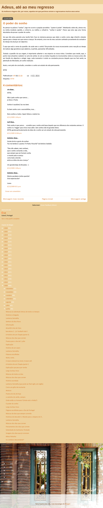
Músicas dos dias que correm (16, 338)
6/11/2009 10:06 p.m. (14, 133)
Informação (10, 325)
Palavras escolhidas (12, 354)
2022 (6, 242)
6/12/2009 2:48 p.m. (14, 168)
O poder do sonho (12, 404)
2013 (6, 272)
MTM (12, 79)
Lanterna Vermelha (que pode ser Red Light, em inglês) (24, 384)
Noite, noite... (10, 358)
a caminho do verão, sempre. (16, 397)
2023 (6, 238)
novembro (10, 292)
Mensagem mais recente (13, 199)
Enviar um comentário (12, 191)
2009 (6, 286)
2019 (6, 252)
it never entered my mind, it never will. (19, 361)
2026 (6, 228)
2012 (6, 276)
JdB (4, 213)
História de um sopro (13, 348)
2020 (6, 248)
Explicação (9, 345)
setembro (9, 299)
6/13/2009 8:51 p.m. (14, 186)
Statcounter (6, 489)
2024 (6, 235)
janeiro (8, 477)
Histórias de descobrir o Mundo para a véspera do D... (24, 417)
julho (8, 305)
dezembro (9, 289)
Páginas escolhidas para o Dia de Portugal (20, 410)
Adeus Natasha (11, 437)
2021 (6, 245)
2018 (6, 255)
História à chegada (12, 315)
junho (8, 309)
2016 (6, 262)
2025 (6, 232)
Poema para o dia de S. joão (15, 341)
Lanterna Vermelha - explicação (16, 460)
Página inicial (47, 199)
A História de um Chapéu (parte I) (17, 364)
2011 (6, 279)
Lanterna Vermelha (12, 318)
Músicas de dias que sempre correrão (19, 414)
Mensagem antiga (78, 199)
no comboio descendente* (15, 440)
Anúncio (8, 391)
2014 (6, 269)
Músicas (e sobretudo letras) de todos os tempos (22, 312)
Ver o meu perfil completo (10, 219)
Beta (7, 446)
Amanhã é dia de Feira (13, 328)
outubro (9, 295)
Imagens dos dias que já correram (17, 433)
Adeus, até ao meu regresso (27, 7)
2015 (6, 265)
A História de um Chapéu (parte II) (17, 335)
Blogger (67, 504)
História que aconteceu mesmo (16, 453)
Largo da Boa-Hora (12, 371)
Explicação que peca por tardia (16, 368)
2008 (6, 482)
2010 (6, 282)
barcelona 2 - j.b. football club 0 (16, 331)
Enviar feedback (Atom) (49, 205)
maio (8, 464)
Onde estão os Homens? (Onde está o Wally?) (21, 400)
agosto (8, 302)
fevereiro (9, 474)
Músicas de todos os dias (14, 374)
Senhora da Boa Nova (13, 322)
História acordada (12, 381)
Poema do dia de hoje (13, 394)
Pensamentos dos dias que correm (17, 427)
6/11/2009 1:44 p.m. (14, 117)
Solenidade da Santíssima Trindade (18, 430)
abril (8, 467)
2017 (6, 259)
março (8, 470)
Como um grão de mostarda (15, 387)
